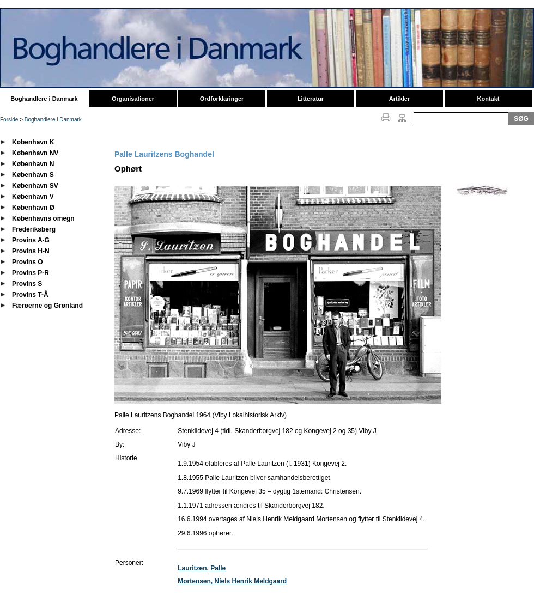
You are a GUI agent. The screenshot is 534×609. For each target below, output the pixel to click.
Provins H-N (31, 251)
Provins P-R (30, 273)
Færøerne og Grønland (47, 305)
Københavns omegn (43, 218)
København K (33, 142)
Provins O (27, 262)
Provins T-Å (30, 295)
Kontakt (488, 98)
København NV (35, 153)
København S (33, 175)
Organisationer (133, 98)
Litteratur (311, 98)
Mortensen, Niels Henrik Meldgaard (232, 581)
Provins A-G (31, 240)
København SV (35, 186)
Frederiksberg (34, 229)
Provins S (27, 284)
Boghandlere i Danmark (43, 98)
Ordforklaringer (222, 98)
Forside (9, 120)
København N (33, 164)
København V (33, 196)
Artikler (399, 98)
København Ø (33, 207)
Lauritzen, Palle (202, 568)
